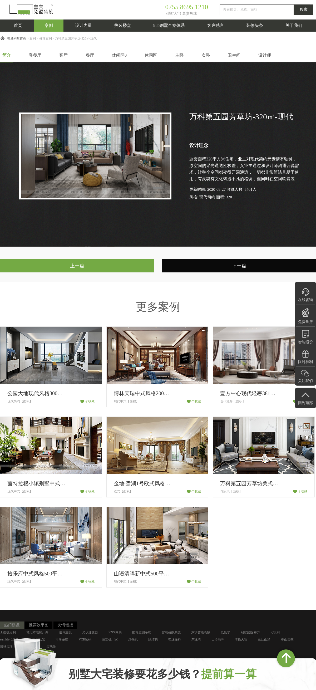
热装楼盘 (122, 25)
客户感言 (215, 25)
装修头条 (254, 25)
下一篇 (239, 265)
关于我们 (293, 25)
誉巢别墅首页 (16, 38)
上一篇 (77, 265)
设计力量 (83, 25)
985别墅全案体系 (169, 25)
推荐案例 (45, 38)
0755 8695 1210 (186, 7)
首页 (18, 25)
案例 (49, 25)
